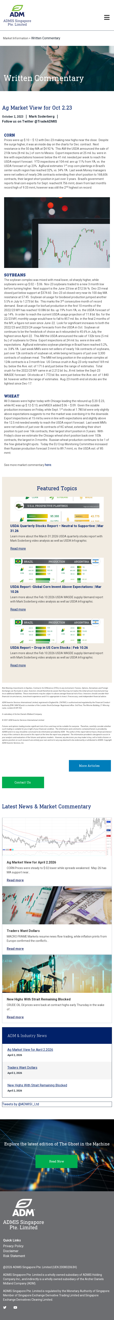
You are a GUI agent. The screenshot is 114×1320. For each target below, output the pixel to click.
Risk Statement (14, 1256)
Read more (18, 548)
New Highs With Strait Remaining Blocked (39, 999)
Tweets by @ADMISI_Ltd (20, 1104)
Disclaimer (10, 1251)
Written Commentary (45, 38)
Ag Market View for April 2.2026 (31, 862)
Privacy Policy (13, 1246)
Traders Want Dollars (23, 931)
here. (48, 465)
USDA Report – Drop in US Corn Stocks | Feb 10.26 (49, 648)
